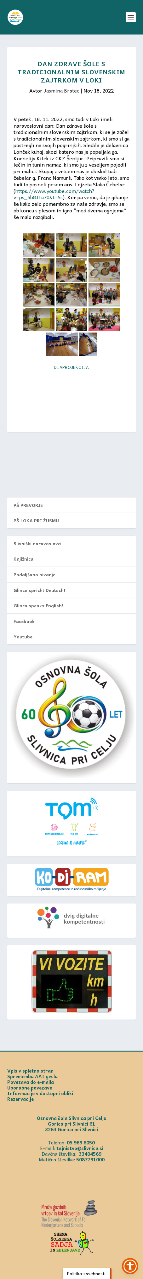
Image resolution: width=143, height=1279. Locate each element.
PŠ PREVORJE (28, 505)
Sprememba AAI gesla (32, 1076)
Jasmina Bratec (61, 90)
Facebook (24, 621)
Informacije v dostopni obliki (40, 1093)
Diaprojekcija (71, 367)
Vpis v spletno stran (30, 1070)
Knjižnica (23, 558)
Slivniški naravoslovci (37, 543)
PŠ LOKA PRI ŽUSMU (36, 520)
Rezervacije (20, 1099)
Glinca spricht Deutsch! (39, 590)
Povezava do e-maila (30, 1082)
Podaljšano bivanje (34, 574)
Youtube (23, 636)
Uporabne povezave (29, 1087)
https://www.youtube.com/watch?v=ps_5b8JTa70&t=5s (54, 194)
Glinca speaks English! (38, 605)
